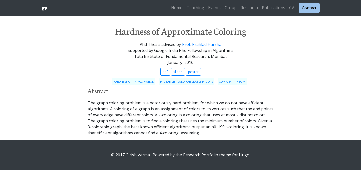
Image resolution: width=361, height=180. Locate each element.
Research (249, 7)
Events (214, 7)
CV (291, 7)
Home (177, 7)
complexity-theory (232, 82)
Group (231, 7)
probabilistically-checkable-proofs (186, 82)
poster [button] (193, 72)
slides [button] (178, 72)
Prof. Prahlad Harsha (201, 44)
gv (44, 8)
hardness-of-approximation (133, 82)
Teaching (195, 7)
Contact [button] (309, 8)
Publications (273, 7)
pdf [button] (165, 72)
